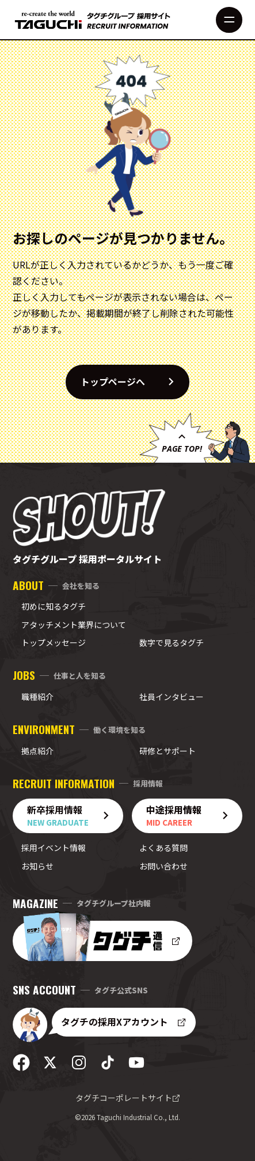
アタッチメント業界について (73, 624)
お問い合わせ (163, 866)
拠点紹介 (37, 751)
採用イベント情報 (53, 847)
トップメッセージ (53, 642)
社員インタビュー (171, 696)
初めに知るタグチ (53, 606)
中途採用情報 (191, 816)
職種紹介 (37, 696)
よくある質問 (163, 847)
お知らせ (37, 866)
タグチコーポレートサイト (127, 1097)
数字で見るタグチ (171, 642)
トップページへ (135, 382)
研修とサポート (167, 751)
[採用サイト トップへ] (93, 20)
